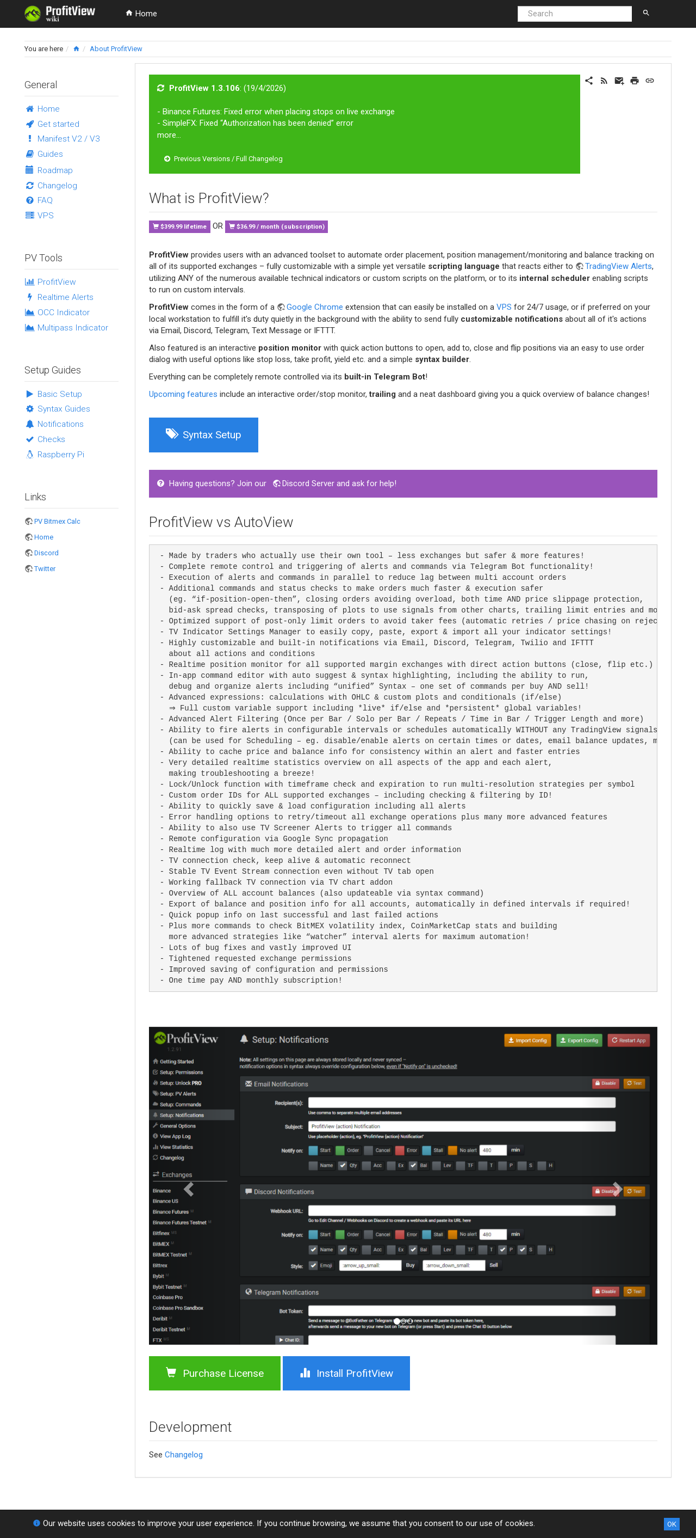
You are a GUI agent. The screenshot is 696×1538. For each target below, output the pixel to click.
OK (671, 1524)
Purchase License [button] (215, 1373)
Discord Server (308, 483)
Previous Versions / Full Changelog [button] (223, 159)
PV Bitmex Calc (57, 521)
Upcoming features (183, 394)
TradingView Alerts (618, 266)
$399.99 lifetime (183, 226)
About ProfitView (116, 49)
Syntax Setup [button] (203, 434)
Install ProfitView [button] (346, 1373)
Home (141, 14)
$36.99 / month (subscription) (281, 226)
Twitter (44, 569)
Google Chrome (315, 307)
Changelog (184, 1455)
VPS (504, 307)
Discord (46, 553)
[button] (187, 1186)
